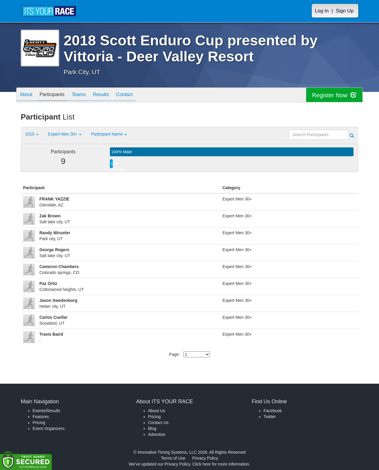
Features (41, 416)
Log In (322, 11)
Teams (86, 95)
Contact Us (158, 422)
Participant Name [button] (109, 134)
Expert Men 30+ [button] (64, 134)
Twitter (270, 416)
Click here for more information (220, 464)
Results (111, 95)
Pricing (39, 422)
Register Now (334, 95)
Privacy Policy (205, 458)
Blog (152, 428)
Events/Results (46, 410)
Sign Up (345, 11)
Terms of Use (173, 458)
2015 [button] (31, 134)
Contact (137, 95)
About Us (156, 410)
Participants (57, 95)
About (27, 95)
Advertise (156, 434)
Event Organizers (49, 428)
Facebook (273, 410)
